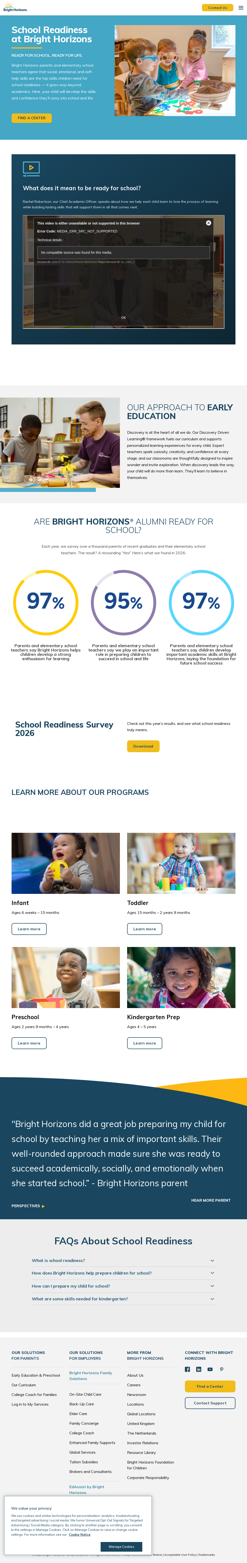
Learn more (29, 928)
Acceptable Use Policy (180, 1555)
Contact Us (217, 7)
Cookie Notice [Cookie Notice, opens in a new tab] (80, 1534)
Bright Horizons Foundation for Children (150, 1465)
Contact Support (210, 1402)
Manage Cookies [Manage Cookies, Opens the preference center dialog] (120, 1547)
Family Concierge (84, 1423)
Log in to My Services (30, 1404)
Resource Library (141, 1452)
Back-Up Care (81, 1404)
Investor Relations (142, 1443)
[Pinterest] (220, 1369)
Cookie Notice (152, 1555)
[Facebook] (187, 1369)
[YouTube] (209, 1369)
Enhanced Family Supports (92, 1442)
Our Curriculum (24, 1385)
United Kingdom (141, 1423)
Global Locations (141, 1414)
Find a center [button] (32, 118)
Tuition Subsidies (83, 1462)
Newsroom (136, 1394)
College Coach (81, 1433)
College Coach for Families (34, 1394)
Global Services (82, 1452)
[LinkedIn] (198, 1369)
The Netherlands (141, 1433)
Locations (135, 1404)
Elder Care (78, 1413)
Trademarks (206, 1555)
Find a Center (210, 1386)
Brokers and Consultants (90, 1471)
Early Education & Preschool (36, 1375)
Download (143, 746)
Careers (134, 1385)
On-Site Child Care (85, 1394)
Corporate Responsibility (148, 1477)
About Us (135, 1375)
